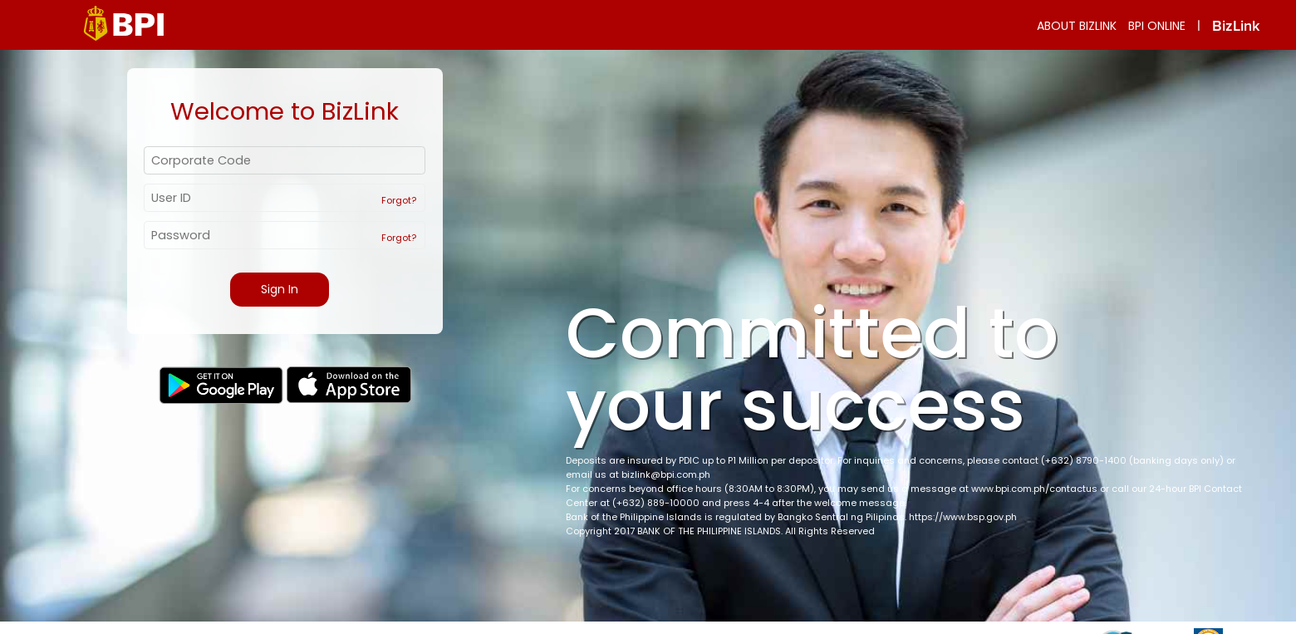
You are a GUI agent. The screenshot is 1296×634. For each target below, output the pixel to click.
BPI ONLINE (1157, 25)
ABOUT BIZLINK (1077, 25)
